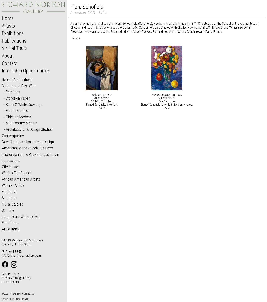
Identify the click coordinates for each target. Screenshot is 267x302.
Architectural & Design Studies (29, 129)
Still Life (8, 210)
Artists (8, 26)
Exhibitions (13, 33)
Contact (10, 63)
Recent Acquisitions (17, 79)
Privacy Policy (8, 299)
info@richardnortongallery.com (21, 255)
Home (8, 18)
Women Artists (13, 185)
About (8, 56)
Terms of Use (22, 299)
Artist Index (11, 229)
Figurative (9, 191)
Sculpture (9, 198)
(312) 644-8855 (11, 251)
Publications (14, 41)
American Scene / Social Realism (27, 148)
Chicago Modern (18, 117)
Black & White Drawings (24, 104)
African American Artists (21, 179)
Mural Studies (12, 204)
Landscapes (11, 160)
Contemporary (13, 135)
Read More (75, 38)
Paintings (13, 92)
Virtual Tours (14, 48)
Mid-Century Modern (22, 123)
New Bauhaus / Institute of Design (28, 141)
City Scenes (11, 166)
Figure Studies (17, 110)
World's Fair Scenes (17, 173)
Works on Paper (18, 98)
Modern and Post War (18, 85)
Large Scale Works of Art (21, 216)
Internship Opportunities (26, 71)
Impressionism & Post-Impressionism (30, 154)
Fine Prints (10, 222)
